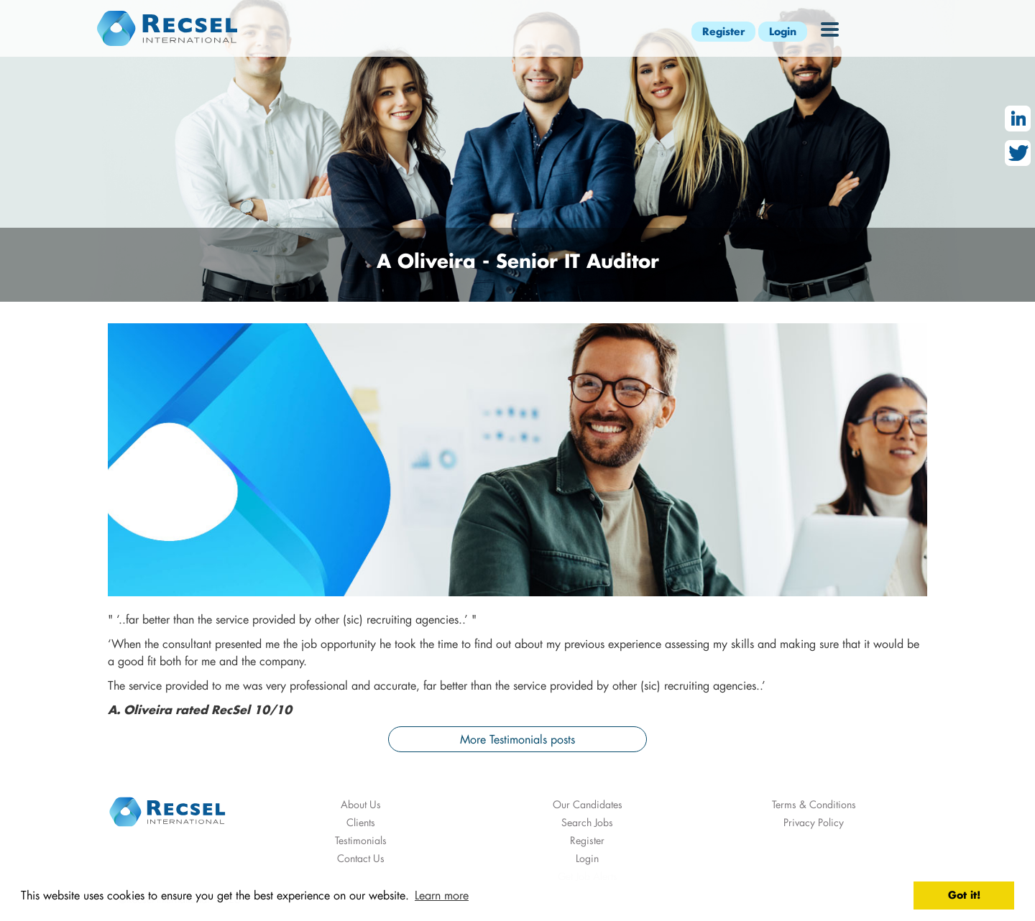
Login (782, 31)
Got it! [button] (964, 895)
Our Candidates (587, 804)
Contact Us (361, 858)
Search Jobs (587, 822)
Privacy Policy (813, 822)
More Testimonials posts (517, 738)
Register (723, 31)
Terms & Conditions (814, 804)
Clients (360, 822)
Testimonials (361, 840)
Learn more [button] (442, 894)
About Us (361, 804)
